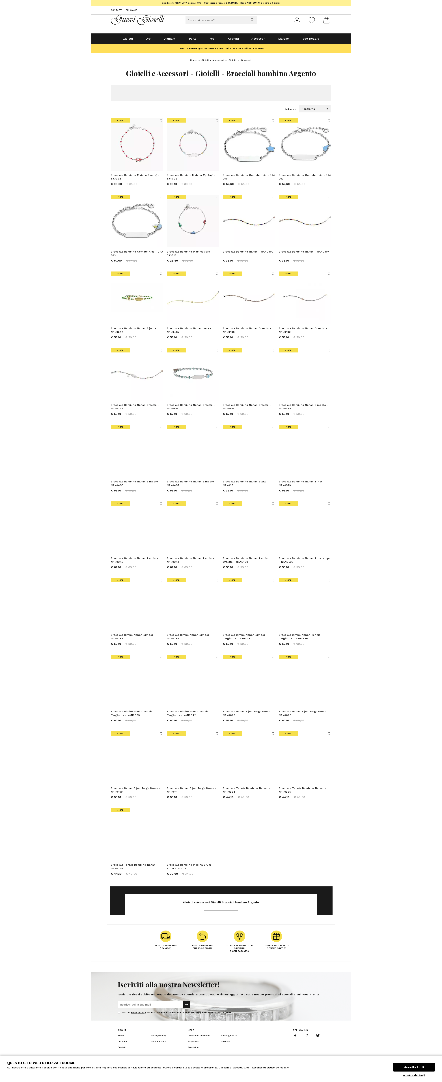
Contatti (116, 10)
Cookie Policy (158, 1043)
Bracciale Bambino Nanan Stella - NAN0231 (246, 485)
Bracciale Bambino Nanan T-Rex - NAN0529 (302, 485)
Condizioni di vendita (199, 1037)
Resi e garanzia (229, 1037)
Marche (283, 40)
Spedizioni (193, 1048)
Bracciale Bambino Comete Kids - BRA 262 (305, 178)
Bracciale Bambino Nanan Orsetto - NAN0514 (191, 408)
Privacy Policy (138, 1014)
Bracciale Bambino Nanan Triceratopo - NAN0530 (305, 561)
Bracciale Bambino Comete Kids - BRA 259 (249, 178)
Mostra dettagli (414, 1075)
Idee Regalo (310, 40)
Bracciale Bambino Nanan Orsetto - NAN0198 (247, 331)
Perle (193, 40)
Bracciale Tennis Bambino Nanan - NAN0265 (302, 791)
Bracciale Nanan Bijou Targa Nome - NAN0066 (304, 714)
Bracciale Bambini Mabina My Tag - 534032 (191, 178)
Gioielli (128, 40)
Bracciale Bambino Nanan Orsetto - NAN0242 (135, 408)
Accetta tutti (414, 1067)
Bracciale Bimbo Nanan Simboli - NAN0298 (133, 638)
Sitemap (225, 1043)
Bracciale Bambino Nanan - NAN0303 (248, 253)
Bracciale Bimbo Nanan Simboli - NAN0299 (189, 638)
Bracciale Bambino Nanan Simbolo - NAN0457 (191, 485)
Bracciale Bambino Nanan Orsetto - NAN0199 (303, 331)
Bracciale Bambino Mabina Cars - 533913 (189, 255)
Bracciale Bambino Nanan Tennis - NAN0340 (134, 561)
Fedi (212, 40)
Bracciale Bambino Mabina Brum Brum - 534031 (189, 868)
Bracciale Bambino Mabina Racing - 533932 (135, 178)
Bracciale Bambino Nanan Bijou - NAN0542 (133, 331)
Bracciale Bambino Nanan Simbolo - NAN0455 (303, 408)
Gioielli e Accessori (212, 61)
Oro (148, 40)
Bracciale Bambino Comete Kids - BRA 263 (137, 255)
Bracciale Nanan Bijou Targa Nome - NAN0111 (192, 791)
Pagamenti (193, 1043)
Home (193, 61)
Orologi (233, 40)
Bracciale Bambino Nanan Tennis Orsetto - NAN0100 (245, 561)
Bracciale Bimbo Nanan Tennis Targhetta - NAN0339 (131, 714)
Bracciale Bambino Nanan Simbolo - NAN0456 (135, 485)
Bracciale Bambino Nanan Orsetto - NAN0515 (247, 408)
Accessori (258, 40)
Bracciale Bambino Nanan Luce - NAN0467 (189, 331)
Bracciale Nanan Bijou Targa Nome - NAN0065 (248, 714)
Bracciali (246, 61)
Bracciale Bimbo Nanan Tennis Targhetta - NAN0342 (187, 714)
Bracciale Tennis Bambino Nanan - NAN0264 (246, 791)
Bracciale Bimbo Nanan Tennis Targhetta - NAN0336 (299, 638)
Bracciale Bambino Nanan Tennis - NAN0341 (190, 561)
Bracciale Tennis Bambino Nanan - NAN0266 (134, 868)
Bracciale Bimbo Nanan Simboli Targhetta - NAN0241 (244, 638)
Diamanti (169, 40)
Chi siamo (131, 10)
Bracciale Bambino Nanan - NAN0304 (304, 253)
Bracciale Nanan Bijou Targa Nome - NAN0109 (136, 791)
